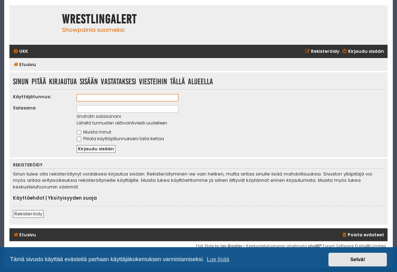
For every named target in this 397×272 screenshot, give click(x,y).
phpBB (314, 246)
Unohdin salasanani (99, 116)
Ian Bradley (231, 246)
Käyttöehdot (28, 198)
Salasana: (24, 108)
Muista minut (94, 132)
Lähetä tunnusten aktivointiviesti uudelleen (122, 123)
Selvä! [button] (357, 259)
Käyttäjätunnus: (32, 97)
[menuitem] (20, 51)
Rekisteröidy (28, 213)
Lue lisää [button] (218, 259)
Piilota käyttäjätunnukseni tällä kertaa (120, 139)
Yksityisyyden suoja (72, 198)
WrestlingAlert (99, 19)
